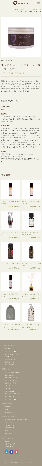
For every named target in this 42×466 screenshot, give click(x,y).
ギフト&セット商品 (10, 399)
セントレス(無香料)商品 (12, 372)
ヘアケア (7, 386)
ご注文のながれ (9, 422)
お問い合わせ (9, 446)
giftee (6, 409)
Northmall (7, 407)
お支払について (9, 425)
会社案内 (7, 441)
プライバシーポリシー (11, 444)
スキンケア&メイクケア (12, 394)
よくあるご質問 (9, 365)
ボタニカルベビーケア (11, 378)
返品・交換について (11, 433)
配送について (9, 430)
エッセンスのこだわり (11, 359)
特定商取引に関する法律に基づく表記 (16, 420)
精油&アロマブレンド (11, 383)
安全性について (9, 362)
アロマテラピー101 (10, 351)
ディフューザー (9, 396)
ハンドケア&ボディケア (12, 391)
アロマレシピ (9, 357)
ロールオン (8, 388)
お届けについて (9, 428)
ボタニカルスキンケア (11, 380)
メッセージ (8, 348)
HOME (16, 9)
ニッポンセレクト (10, 412)
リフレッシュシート (11, 375)
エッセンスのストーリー (12, 354)
